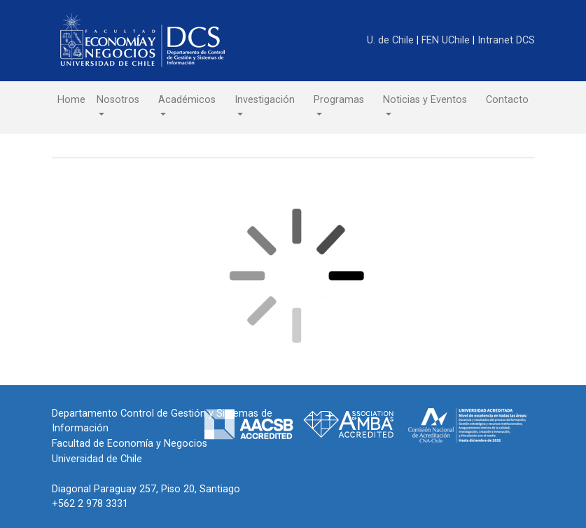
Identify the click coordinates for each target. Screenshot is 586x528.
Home (71, 100)
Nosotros (118, 100)
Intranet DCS (506, 40)
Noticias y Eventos (425, 100)
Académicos (187, 100)
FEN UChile (447, 40)
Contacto (507, 100)
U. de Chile (392, 40)
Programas (339, 100)
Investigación (265, 100)
